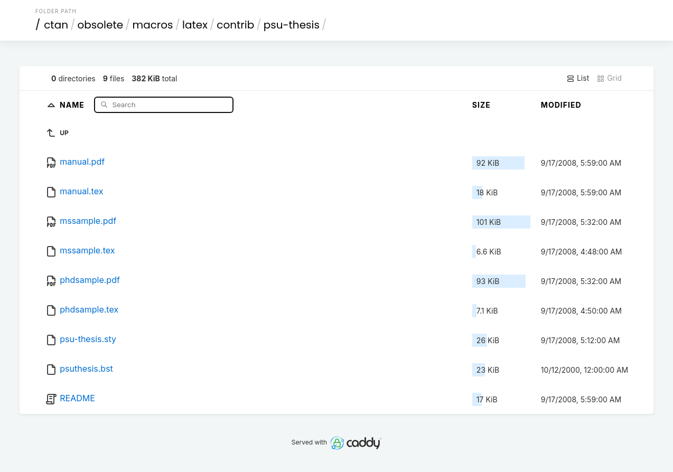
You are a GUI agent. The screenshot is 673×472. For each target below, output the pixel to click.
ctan (56, 24)
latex (195, 24)
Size (481, 104)
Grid (609, 78)
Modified (561, 104)
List (577, 78)
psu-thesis (292, 24)
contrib (235, 24)
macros (153, 24)
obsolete (101, 24)
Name (73, 104)
